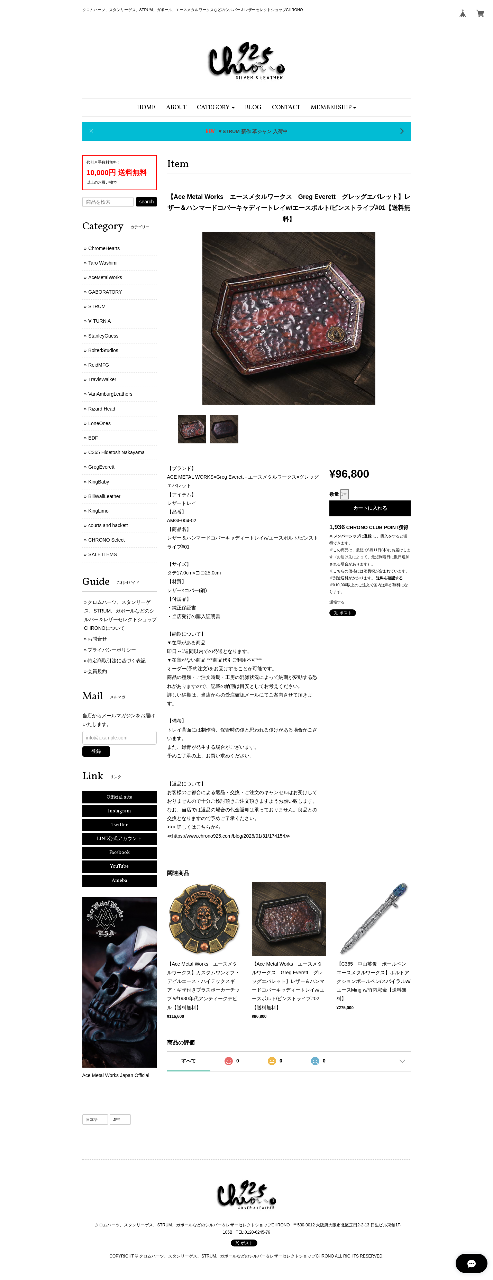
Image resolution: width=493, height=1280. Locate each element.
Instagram (119, 811)
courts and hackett (108, 525)
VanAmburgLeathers (110, 394)
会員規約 (97, 671)
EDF (93, 438)
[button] (216, 108)
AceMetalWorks (105, 277)
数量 (334, 494)
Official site (119, 797)
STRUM (97, 306)
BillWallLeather (104, 496)
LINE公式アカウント (119, 839)
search (146, 201)
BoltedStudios (103, 350)
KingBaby (98, 482)
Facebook (119, 852)
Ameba (119, 880)
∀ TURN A (99, 321)
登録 (96, 751)
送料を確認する (389, 578)
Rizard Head (101, 409)
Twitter (119, 825)
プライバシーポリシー (112, 650)
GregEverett (101, 467)
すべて (188, 1060)
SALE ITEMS (102, 554)
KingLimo (98, 511)
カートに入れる (370, 508)
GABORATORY (105, 292)
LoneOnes (99, 423)
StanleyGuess (103, 336)
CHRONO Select (106, 540)
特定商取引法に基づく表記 (117, 660)
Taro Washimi (102, 263)
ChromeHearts (104, 248)
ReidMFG (98, 365)
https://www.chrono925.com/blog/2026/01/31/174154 (228, 836)
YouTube (119, 866)
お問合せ (97, 639)
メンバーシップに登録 (353, 536)
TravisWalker (102, 379)
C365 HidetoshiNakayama (116, 452)
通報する (337, 602)
